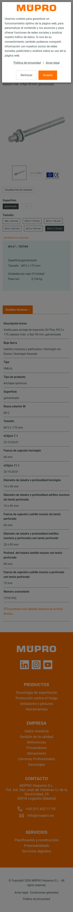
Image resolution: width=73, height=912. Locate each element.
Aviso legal (53, 62)
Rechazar (26, 75)
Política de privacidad (27, 62)
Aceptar (48, 75)
